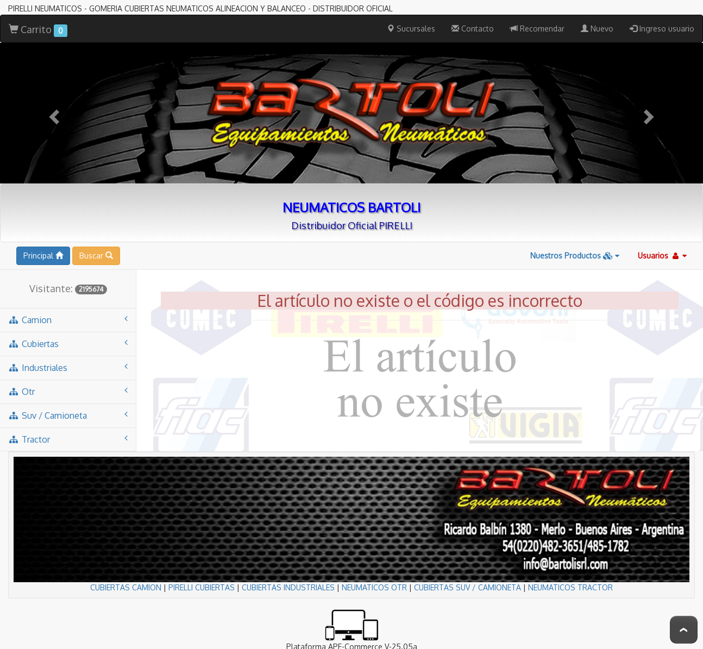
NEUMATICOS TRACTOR (570, 587)
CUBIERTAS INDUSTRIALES (288, 587)
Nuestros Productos (574, 255)
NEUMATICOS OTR (374, 587)
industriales (68, 367)
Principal (43, 255)
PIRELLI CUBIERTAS (201, 587)
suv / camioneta (68, 415)
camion (68, 319)
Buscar (96, 255)
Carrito (38, 30)
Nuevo (597, 28)
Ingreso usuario (662, 28)
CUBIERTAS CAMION (125, 587)
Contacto (472, 28)
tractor (68, 439)
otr (68, 391)
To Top (684, 630)
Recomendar (537, 28)
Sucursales (411, 28)
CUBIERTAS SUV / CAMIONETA (467, 587)
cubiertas (68, 343)
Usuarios (662, 255)
